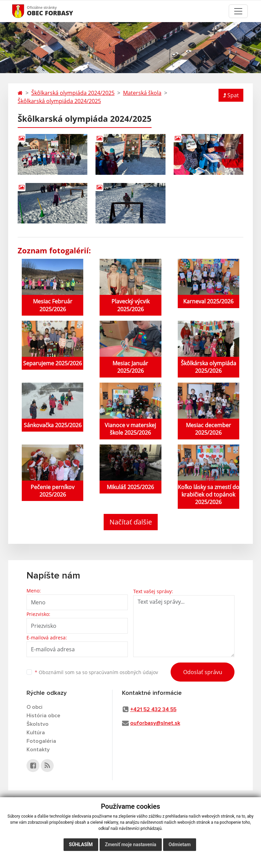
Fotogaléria (41, 741)
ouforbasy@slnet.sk (155, 723)
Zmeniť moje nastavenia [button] (130, 844)
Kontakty (38, 749)
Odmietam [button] (180, 844)
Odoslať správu (202, 672)
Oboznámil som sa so (96, 672)
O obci (34, 707)
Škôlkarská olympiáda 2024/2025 (73, 93)
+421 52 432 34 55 (153, 709)
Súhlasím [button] (81, 844)
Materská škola (142, 93)
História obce (43, 715)
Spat (231, 95)
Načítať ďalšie (130, 521)
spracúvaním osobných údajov (123, 672)
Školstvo (38, 724)
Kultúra (36, 732)
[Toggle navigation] (238, 11)
